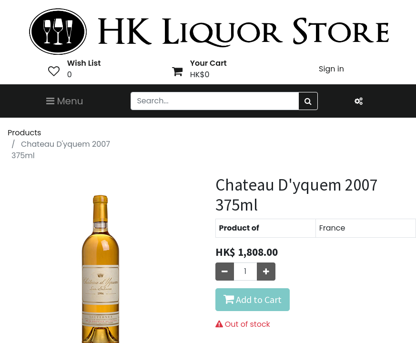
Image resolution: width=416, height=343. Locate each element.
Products (24, 132)
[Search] (308, 101)
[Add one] (266, 271)
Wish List (84, 63)
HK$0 (200, 74)
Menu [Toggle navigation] (64, 101)
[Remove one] (224, 271)
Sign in (331, 68)
